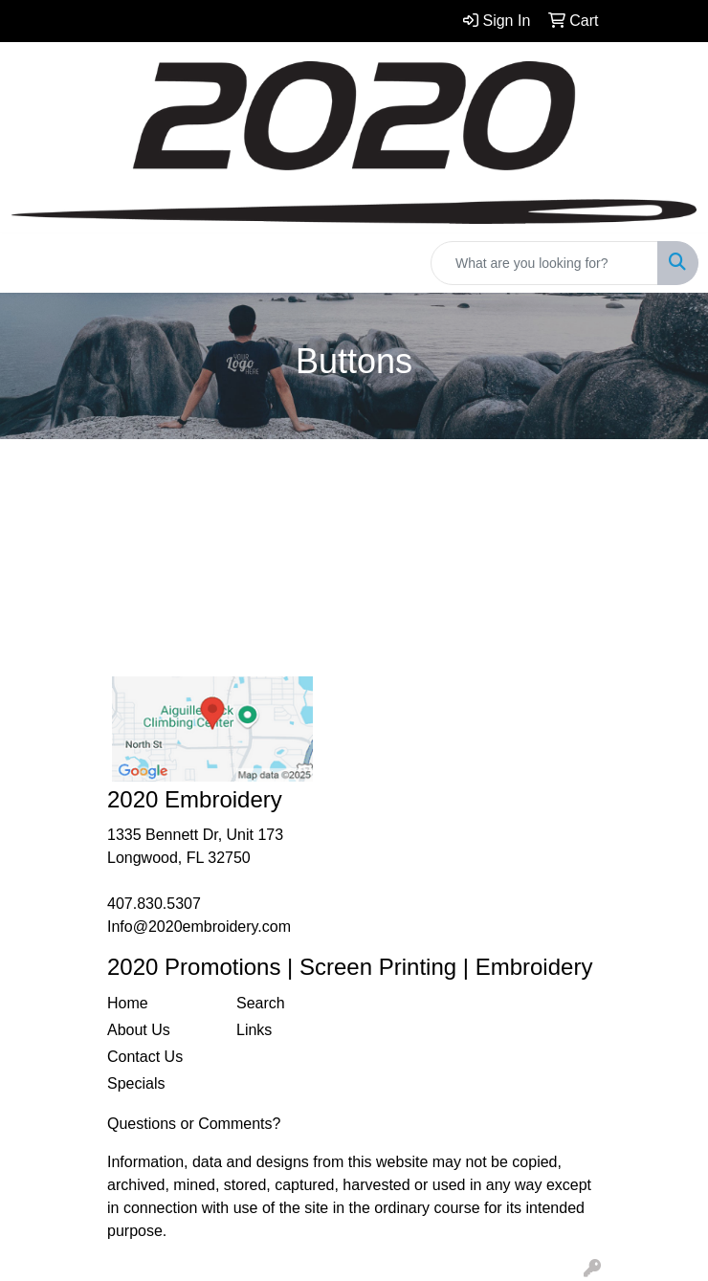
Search (260, 1003)
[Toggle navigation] (30, 263)
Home (127, 1003)
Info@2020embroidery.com (199, 926)
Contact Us (145, 1057)
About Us (138, 1030)
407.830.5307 (154, 903)
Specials (136, 1083)
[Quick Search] (544, 263)
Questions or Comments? (193, 1123)
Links (254, 1030)
